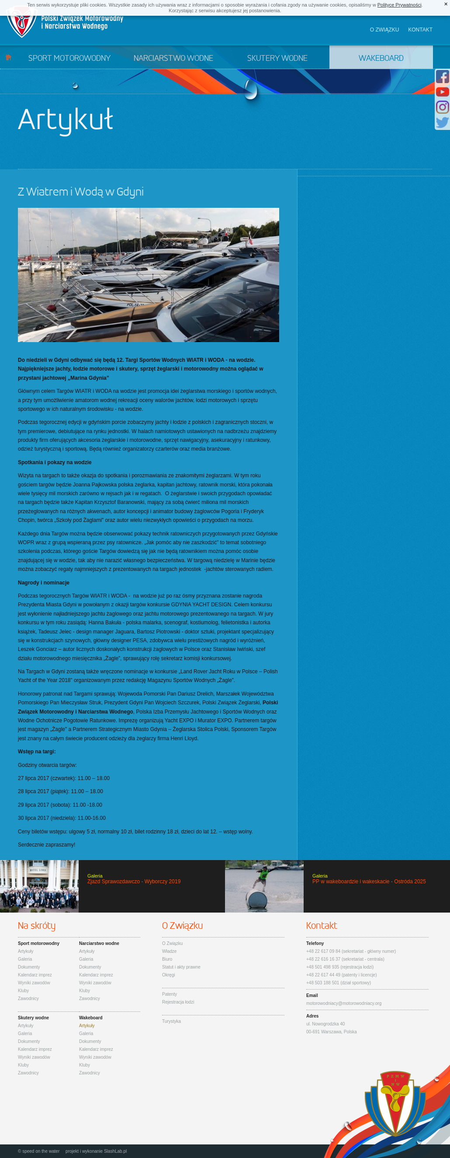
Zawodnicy (28, 998)
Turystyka (171, 1021)
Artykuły (26, 951)
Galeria (25, 959)
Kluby (23, 990)
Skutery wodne (277, 58)
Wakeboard (381, 58)
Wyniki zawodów (34, 982)
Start (8, 57)
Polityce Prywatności (399, 4)
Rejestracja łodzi (178, 1002)
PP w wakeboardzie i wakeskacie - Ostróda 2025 (337, 886)
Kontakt (420, 30)
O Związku (172, 943)
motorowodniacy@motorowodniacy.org (343, 1003)
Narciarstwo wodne (173, 58)
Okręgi (168, 975)
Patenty (169, 994)
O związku (384, 30)
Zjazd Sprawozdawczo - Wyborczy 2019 (112, 886)
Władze (169, 951)
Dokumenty (29, 967)
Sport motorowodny (69, 58)
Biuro (167, 959)
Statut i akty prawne (181, 967)
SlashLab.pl (115, 1151)
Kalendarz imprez (35, 975)
